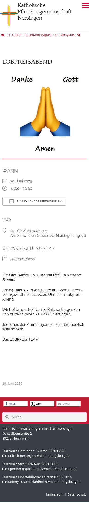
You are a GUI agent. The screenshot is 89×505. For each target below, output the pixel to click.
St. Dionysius (65, 35)
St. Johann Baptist (38, 35)
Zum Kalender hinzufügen (34, 201)
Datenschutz (77, 494)
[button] (15, 403)
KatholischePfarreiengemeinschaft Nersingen (45, 11)
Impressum (55, 494)
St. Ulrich (14, 35)
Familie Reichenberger (28, 230)
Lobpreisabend (22, 259)
